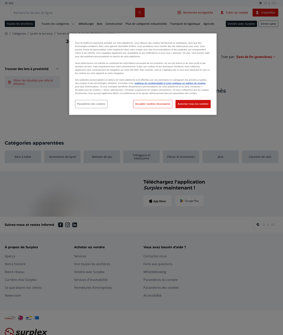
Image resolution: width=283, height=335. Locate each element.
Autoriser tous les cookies (193, 104)
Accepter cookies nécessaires (152, 104)
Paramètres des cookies (91, 104)
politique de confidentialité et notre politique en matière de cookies (170, 83)
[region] (143, 74)
